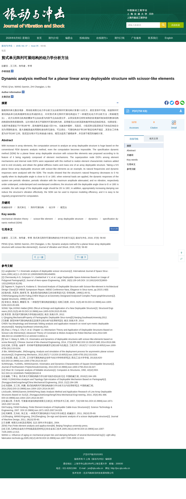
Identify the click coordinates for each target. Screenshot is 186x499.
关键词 (130, 155)
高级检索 (175, 25)
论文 (4, 50)
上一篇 (38, 257)
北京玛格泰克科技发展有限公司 (98, 473)
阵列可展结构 (37, 207)
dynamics (93, 219)
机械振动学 (7, 207)
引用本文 (131, 164)
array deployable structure (70, 219)
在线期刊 (102, 38)
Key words (132, 159)
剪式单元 (21, 207)
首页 (39, 38)
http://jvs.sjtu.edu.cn (120, 468)
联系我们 (153, 38)
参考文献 (131, 169)
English (169, 38)
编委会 (69, 38)
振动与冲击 (7, 46)
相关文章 (153, 138)
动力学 (52, 207)
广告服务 (136, 38)
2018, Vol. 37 (21, 46)
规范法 (63, 207)
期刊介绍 (53, 38)
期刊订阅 (119, 38)
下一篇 (81, 257)
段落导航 (134, 139)
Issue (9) (34, 46)
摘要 (129, 146)
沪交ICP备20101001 (93, 454)
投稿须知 (84, 38)
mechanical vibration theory (15, 219)
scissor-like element (43, 219)
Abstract (131, 150)
